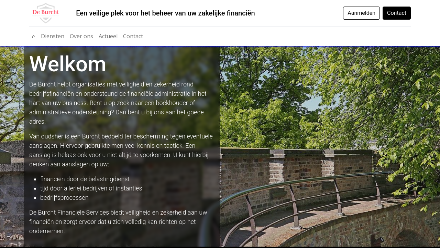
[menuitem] (33, 36)
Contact (396, 13)
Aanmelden (361, 13)
